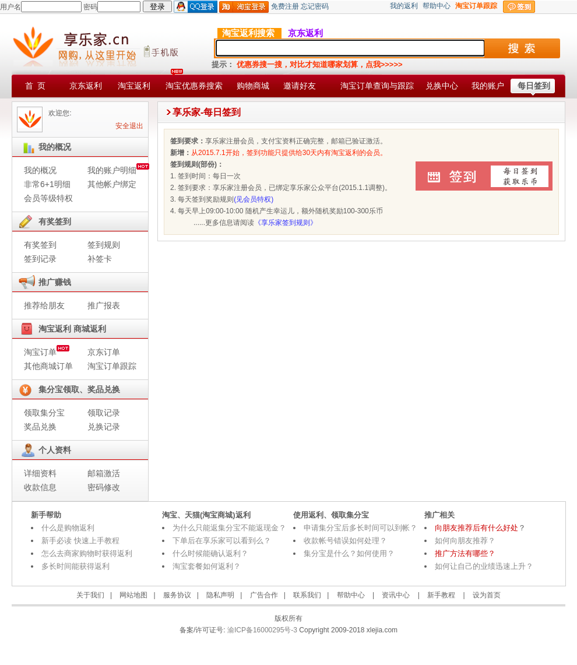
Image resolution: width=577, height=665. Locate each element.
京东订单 (103, 352)
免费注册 (285, 6)
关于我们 (90, 595)
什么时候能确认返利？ (210, 553)
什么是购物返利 (67, 527)
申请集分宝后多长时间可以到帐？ (360, 527)
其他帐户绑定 (111, 184)
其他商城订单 (48, 366)
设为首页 (487, 595)
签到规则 (103, 244)
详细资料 (40, 473)
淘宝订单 (40, 352)
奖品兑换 (40, 426)
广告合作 (264, 595)
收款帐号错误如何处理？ (345, 540)
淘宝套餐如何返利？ (207, 566)
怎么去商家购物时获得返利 (86, 553)
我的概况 (40, 170)
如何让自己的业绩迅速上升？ (484, 566)
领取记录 (103, 412)
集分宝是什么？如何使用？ (349, 553)
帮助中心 (437, 6)
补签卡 (99, 258)
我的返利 (404, 6)
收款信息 (40, 487)
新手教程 (441, 595)
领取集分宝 (44, 412)
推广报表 (103, 305)
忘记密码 (315, 6)
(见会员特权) (253, 199)
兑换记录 (103, 426)
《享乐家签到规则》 (285, 223)
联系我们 (307, 595)
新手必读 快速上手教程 (80, 540)
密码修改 (103, 487)
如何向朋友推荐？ (465, 540)
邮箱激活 (103, 473)
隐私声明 (220, 595)
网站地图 (133, 595)
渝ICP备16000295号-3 (261, 630)
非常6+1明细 (47, 184)
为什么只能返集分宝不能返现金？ (229, 527)
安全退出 (129, 126)
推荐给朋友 (44, 305)
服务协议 (177, 595)
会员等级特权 (48, 198)
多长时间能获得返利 (75, 566)
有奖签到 (40, 244)
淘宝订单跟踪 (111, 366)
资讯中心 (396, 595)
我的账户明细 (111, 170)
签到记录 (40, 258)
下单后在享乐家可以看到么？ (222, 540)
